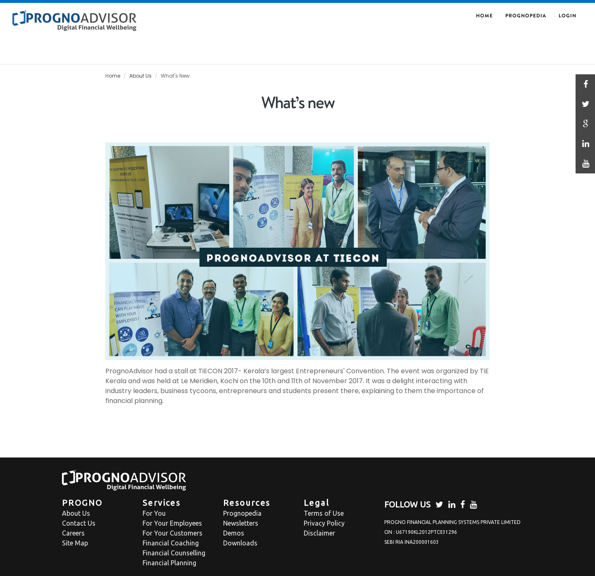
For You (154, 513)
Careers (73, 533)
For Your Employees (172, 523)
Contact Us (78, 523)
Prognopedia (525, 15)
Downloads (240, 543)
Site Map (75, 543)
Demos (233, 533)
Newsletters (240, 523)
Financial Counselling (174, 553)
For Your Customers (172, 533)
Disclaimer (319, 533)
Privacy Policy (324, 523)
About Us (140, 75)
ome (114, 75)
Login (567, 15)
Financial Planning (169, 563)
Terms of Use (324, 513)
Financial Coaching (171, 543)
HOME (484, 15)
